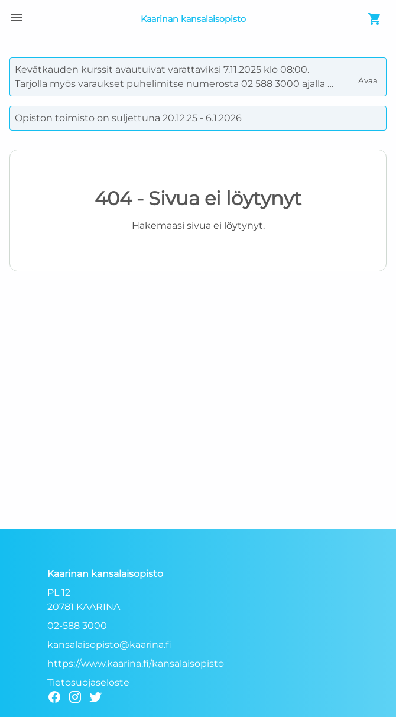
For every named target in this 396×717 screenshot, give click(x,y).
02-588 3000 (77, 625)
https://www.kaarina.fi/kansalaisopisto (135, 663)
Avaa (368, 75)
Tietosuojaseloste (88, 682)
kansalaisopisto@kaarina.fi (109, 644)
